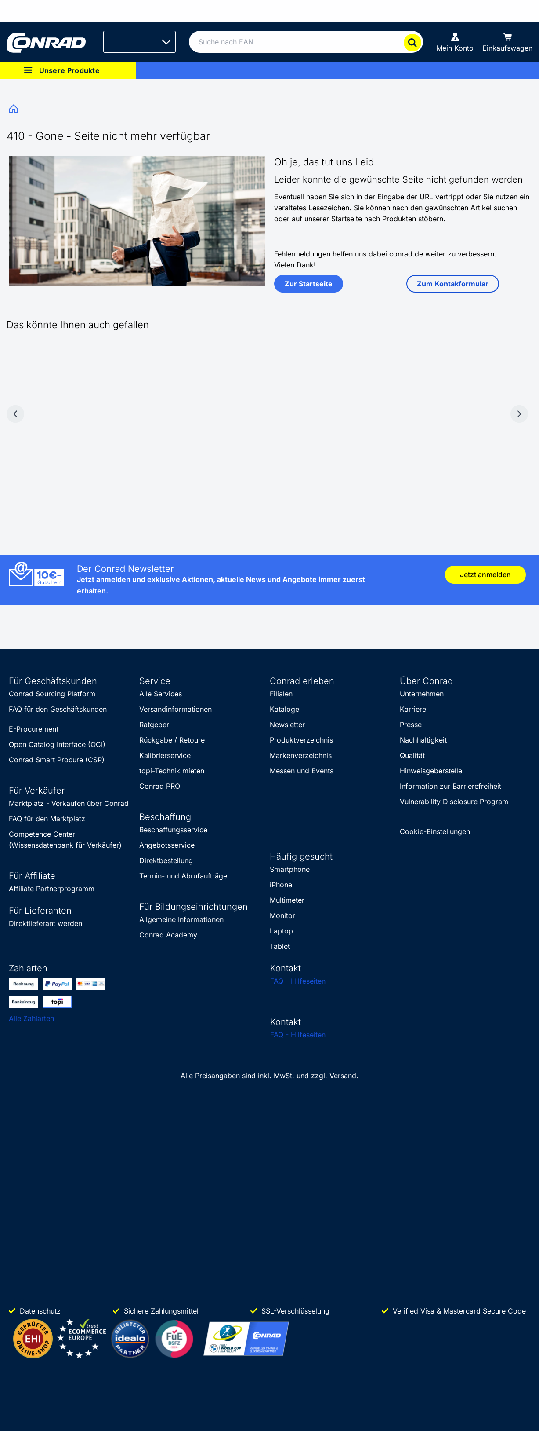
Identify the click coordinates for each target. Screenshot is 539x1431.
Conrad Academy (168, 934)
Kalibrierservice (165, 755)
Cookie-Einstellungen (435, 831)
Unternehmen (422, 693)
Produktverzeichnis (301, 740)
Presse (411, 724)
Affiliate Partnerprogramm (51, 888)
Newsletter (287, 724)
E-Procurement (33, 729)
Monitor (282, 915)
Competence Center (42, 834)
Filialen (281, 693)
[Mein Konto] (455, 41)
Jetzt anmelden (485, 574)
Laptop (281, 930)
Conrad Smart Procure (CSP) (57, 759)
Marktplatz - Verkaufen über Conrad (69, 803)
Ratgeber (154, 724)
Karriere (413, 709)
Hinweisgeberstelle (431, 770)
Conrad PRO (159, 786)
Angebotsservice (167, 845)
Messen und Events (301, 770)
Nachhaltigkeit (423, 740)
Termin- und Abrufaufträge (183, 875)
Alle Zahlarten (31, 1018)
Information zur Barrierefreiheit (450, 786)
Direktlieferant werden (45, 923)
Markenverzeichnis (301, 755)
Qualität (412, 755)
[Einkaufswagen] (507, 41)
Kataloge (284, 709)
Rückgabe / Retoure (172, 740)
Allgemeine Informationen (181, 919)
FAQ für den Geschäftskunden (58, 709)
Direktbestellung (166, 860)
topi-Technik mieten (171, 770)
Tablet (280, 946)
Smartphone (290, 869)
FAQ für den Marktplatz (47, 818)
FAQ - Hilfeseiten (298, 981)
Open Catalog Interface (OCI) (57, 744)
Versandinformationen (175, 709)
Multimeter (287, 900)
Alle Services (160, 693)
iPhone (281, 884)
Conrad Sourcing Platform (52, 693)
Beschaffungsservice (173, 829)
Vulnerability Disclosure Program (454, 801)
